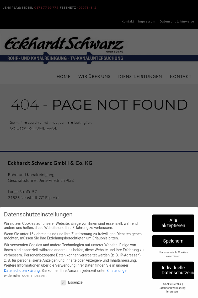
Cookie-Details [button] (172, 287)
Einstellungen (117, 274)
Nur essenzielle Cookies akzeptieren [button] (173, 257)
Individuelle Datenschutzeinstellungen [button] (178, 273)
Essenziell (72, 286)
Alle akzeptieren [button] (173, 226)
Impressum (173, 295)
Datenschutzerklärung (22, 274)
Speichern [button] (173, 244)
